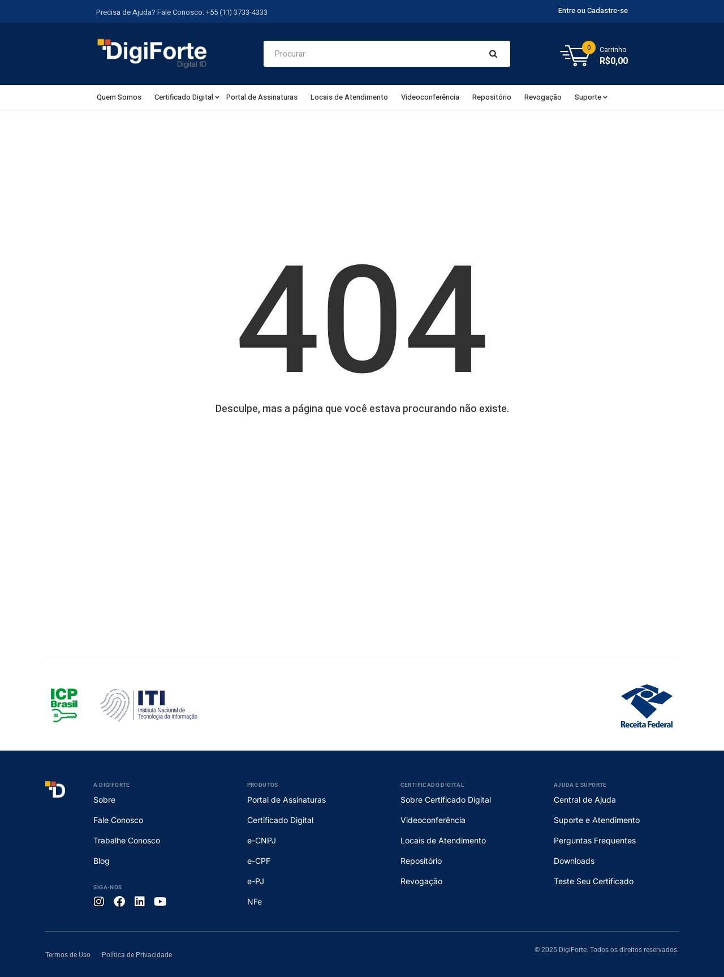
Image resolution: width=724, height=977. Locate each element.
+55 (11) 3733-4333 (237, 12)
